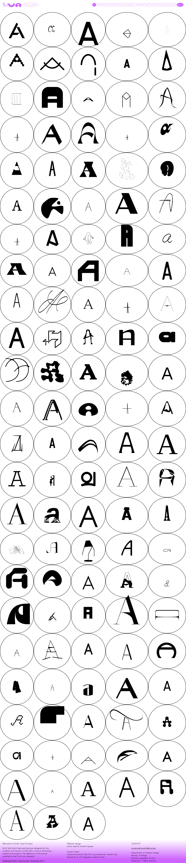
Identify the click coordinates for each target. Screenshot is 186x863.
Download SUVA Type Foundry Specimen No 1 (23, 859)
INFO (180, 4)
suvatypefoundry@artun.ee (143, 846)
